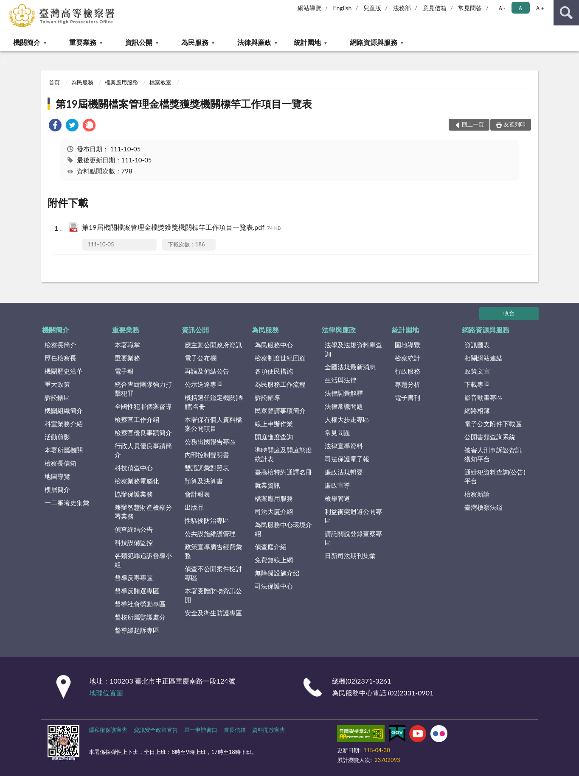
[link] (55, 126)
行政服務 (407, 371)
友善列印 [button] (514, 124)
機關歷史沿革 (64, 371)
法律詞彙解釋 (344, 393)
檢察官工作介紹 (137, 419)
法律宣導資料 (344, 445)
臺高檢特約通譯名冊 (283, 472)
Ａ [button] (520, 7)
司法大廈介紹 (274, 511)
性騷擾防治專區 (207, 520)
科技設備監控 (134, 542)
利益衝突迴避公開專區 (353, 516)
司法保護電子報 (347, 459)
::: (7, 6)
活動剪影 (57, 437)
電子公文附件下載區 (493, 423)
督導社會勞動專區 (140, 604)
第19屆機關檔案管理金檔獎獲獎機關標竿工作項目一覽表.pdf (181, 228)
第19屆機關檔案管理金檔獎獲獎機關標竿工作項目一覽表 (184, 104)
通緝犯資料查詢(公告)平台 (494, 476)
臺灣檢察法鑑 (483, 507)
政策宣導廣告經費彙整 (213, 551)
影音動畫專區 (483, 397)
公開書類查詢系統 (489, 437)
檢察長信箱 (60, 463)
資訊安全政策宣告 (156, 729)
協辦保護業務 (134, 494)
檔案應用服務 (121, 82)
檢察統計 (407, 358)
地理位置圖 (106, 693)
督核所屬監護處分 (140, 617)
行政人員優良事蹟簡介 (143, 450)
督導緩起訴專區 (137, 630)
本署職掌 (127, 345)
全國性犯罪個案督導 (143, 406)
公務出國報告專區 (210, 441)
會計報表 (197, 494)
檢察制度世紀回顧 (280, 358)
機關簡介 (26, 42)
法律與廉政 (254, 42)
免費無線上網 (274, 560)
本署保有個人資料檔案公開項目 (213, 424)
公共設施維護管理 (210, 533)
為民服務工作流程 (280, 384)
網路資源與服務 (373, 42)
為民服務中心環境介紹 (283, 529)
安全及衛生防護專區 (213, 613)
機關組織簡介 (64, 410)
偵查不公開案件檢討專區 (213, 573)
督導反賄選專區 (137, 591)
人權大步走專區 (347, 419)
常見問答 (470, 7)
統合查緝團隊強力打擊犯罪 (143, 388)
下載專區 (477, 384)
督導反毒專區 (134, 577)
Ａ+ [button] (539, 7)
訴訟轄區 (57, 397)
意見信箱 (435, 7)
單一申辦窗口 (200, 729)
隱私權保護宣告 (108, 729)
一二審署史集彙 (67, 502)
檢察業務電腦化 (137, 481)
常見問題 (337, 432)
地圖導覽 (57, 476)
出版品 (194, 507)
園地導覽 (407, 345)
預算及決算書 (204, 481)
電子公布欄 (200, 358)
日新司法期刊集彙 (350, 555)
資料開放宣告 (268, 729)
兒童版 (372, 7)
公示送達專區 (204, 384)
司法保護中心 (274, 586)
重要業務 (82, 42)
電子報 (124, 371)
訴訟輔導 (267, 397)
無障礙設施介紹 (277, 573)
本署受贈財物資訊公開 (213, 595)
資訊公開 (138, 42)
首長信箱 (235, 729)
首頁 (54, 82)
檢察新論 (477, 494)
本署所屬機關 (64, 450)
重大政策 (57, 384)
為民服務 (194, 42)
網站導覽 (309, 7)
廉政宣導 (337, 485)
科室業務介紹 (64, 423)
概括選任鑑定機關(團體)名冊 (214, 402)
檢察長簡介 (60, 345)
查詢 (566, 12)
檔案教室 (160, 82)
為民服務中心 (274, 345)
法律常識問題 (344, 406)
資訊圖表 (477, 345)
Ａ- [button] (501, 7)
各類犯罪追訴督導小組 (143, 560)
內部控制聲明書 (207, 454)
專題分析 (407, 384)
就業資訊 (267, 485)
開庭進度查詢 (274, 437)
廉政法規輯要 (344, 472)
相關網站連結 (483, 358)
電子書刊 (407, 397)
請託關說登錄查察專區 (353, 538)
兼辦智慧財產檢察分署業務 (143, 511)
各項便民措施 (274, 371)
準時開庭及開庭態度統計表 (283, 454)
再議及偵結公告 (207, 371)
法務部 (402, 7)
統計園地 (307, 42)
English (342, 7)
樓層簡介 (57, 489)
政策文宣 (477, 371)
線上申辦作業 (274, 423)
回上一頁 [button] (473, 124)
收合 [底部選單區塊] (508, 313)
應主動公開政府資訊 (213, 345)
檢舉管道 (337, 498)
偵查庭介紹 (271, 546)
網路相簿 (477, 410)
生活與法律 (341, 380)
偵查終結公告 (134, 529)
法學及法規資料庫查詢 (353, 349)
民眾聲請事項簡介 (280, 410)
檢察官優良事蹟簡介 (143, 432)
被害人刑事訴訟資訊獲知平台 (493, 454)
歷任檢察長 (60, 358)
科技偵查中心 (134, 468)
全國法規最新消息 (350, 367)
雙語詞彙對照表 (207, 468)
